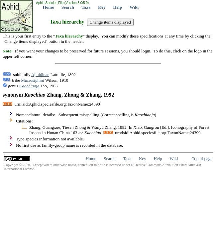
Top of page (202, 158)
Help (117, 7)
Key (101, 7)
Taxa (86, 7)
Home (48, 7)
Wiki (134, 7)
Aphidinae (40, 74)
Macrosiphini (32, 80)
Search (67, 7)
